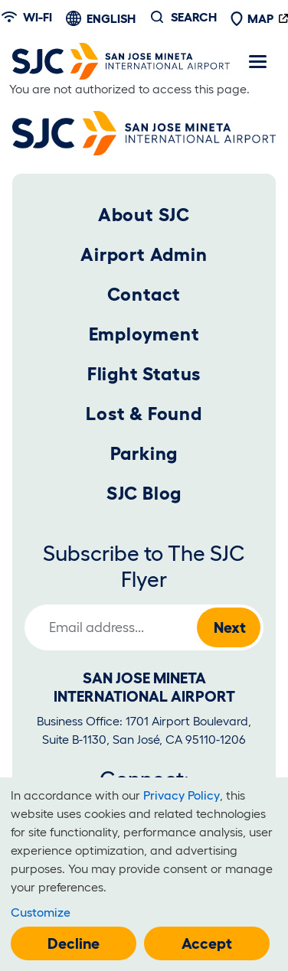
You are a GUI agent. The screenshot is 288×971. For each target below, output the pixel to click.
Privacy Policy (181, 795)
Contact (144, 294)
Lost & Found (144, 413)
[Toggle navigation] (257, 61)
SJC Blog (144, 493)
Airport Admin (143, 254)
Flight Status (144, 373)
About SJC (144, 214)
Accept (207, 943)
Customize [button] (40, 912)
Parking (144, 453)
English (111, 18)
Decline (73, 943)
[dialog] (144, 874)
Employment (144, 334)
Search (194, 17)
